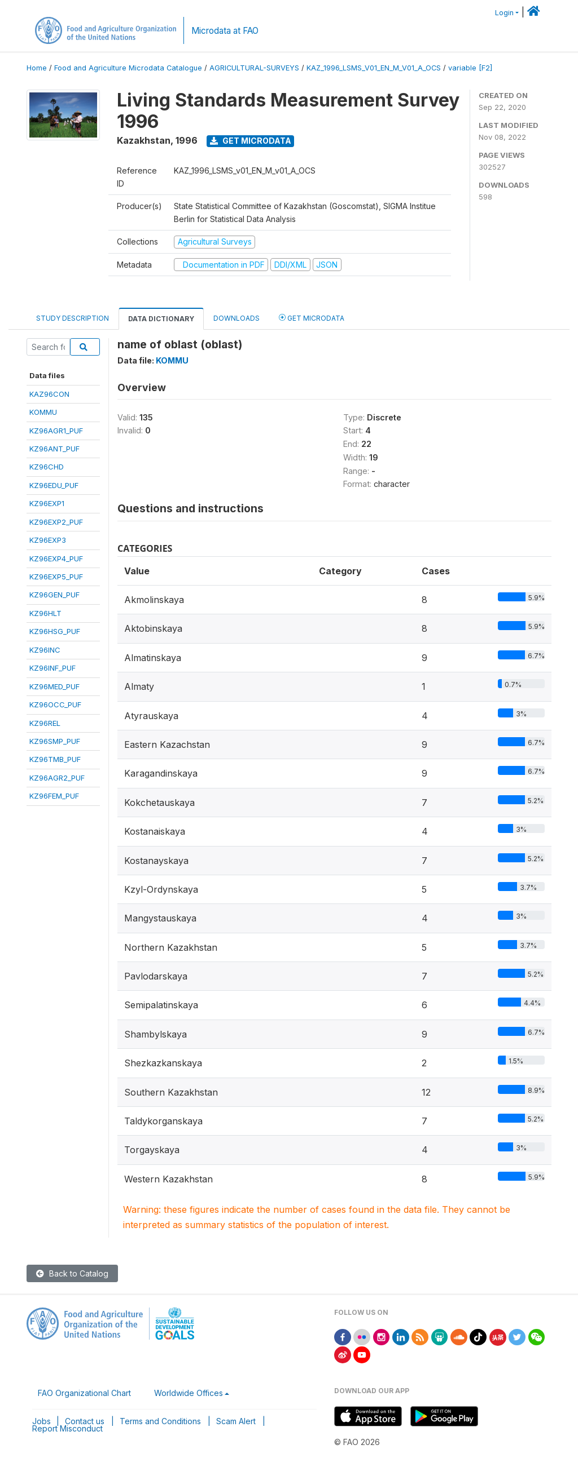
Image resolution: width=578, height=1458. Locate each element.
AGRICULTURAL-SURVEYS (254, 68)
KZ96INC (44, 649)
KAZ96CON (49, 393)
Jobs (41, 1421)
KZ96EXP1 (46, 503)
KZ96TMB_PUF (55, 759)
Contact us (84, 1421)
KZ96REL (44, 723)
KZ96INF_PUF (52, 667)
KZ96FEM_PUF (54, 795)
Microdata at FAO (225, 30)
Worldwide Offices (188, 1393)
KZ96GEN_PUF (54, 594)
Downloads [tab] (236, 318)
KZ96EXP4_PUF (56, 558)
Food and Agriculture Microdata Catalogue (128, 68)
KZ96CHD (46, 466)
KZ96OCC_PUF (55, 704)
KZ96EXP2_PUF (56, 521)
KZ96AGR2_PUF (57, 777)
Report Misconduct (67, 1428)
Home (37, 68)
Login (504, 12)
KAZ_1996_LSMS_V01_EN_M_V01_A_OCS (373, 68)
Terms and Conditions (160, 1421)
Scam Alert (236, 1421)
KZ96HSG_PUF (54, 631)
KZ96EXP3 (47, 539)
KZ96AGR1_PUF (56, 430)
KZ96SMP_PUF (54, 741)
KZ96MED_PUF (54, 686)
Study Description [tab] (72, 318)
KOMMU (43, 411)
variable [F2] (470, 68)
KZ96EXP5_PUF (56, 576)
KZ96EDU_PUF (53, 485)
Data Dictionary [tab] (161, 318)
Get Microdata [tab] (311, 317)
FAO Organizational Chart (84, 1393)
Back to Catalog (72, 1273)
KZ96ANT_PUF (54, 448)
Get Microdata (250, 140)
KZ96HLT (45, 613)
